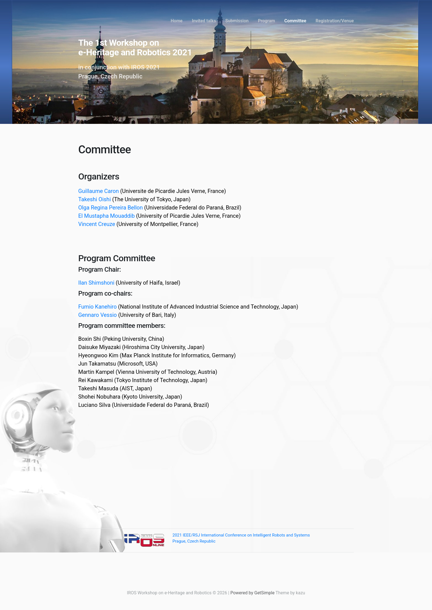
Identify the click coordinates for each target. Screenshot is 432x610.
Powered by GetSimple (252, 592)
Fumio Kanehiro (97, 306)
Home (177, 20)
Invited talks (204, 20)
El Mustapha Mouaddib (106, 216)
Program (266, 20)
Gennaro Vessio (97, 315)
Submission (237, 20)
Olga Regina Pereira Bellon (110, 207)
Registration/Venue (335, 20)
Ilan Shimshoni (96, 282)
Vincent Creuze (96, 224)
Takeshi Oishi (94, 199)
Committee (295, 20)
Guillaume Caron (98, 191)
